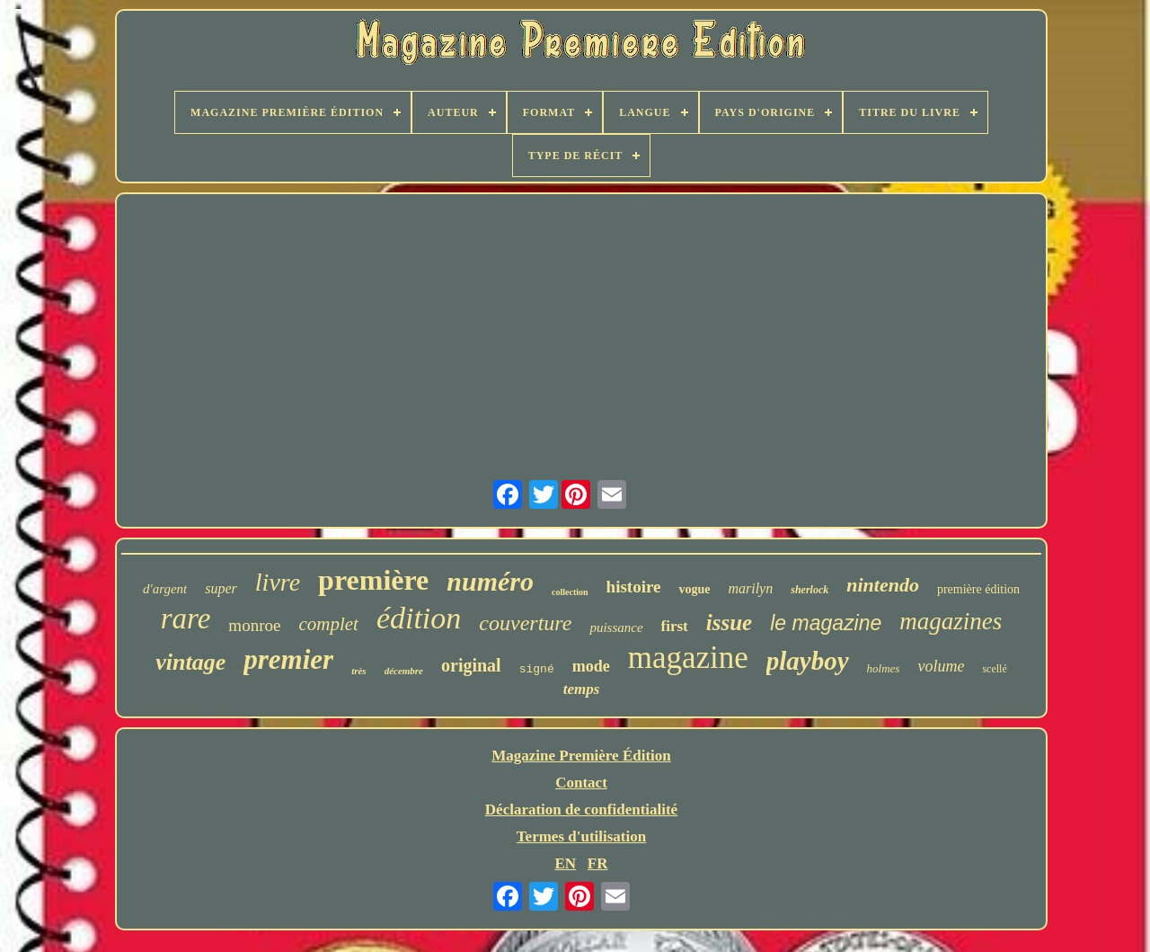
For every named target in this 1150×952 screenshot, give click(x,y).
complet (328, 624)
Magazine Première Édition (581, 755)
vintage (190, 662)
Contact (581, 782)
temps (581, 689)
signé (536, 669)
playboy (807, 660)
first (674, 626)
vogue (694, 589)
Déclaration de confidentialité (581, 809)
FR (598, 863)
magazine (688, 657)
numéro (490, 581)
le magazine (825, 623)
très (359, 670)
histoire (633, 586)
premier (288, 659)
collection (570, 592)
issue (729, 622)
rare (186, 618)
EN (565, 863)
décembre (404, 670)
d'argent (165, 589)
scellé (994, 669)
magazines (950, 621)
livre (277, 582)
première (373, 580)
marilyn (750, 588)
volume (940, 666)
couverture (525, 623)
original (471, 665)
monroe (254, 625)
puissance (615, 627)
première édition (978, 589)
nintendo (882, 585)
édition (418, 618)
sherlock (809, 589)
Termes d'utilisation (581, 836)
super (221, 588)
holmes (883, 668)
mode (591, 666)
